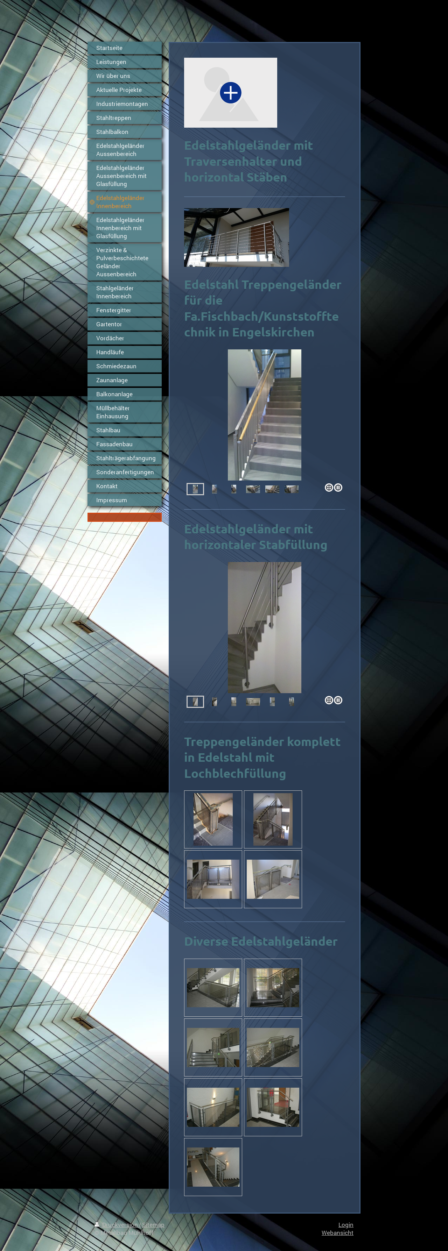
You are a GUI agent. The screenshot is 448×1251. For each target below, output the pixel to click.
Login (346, 1225)
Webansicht (338, 1233)
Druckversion (116, 1225)
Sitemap (153, 1225)
